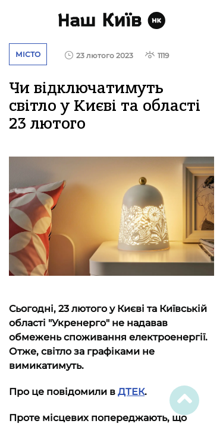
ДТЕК (131, 391)
